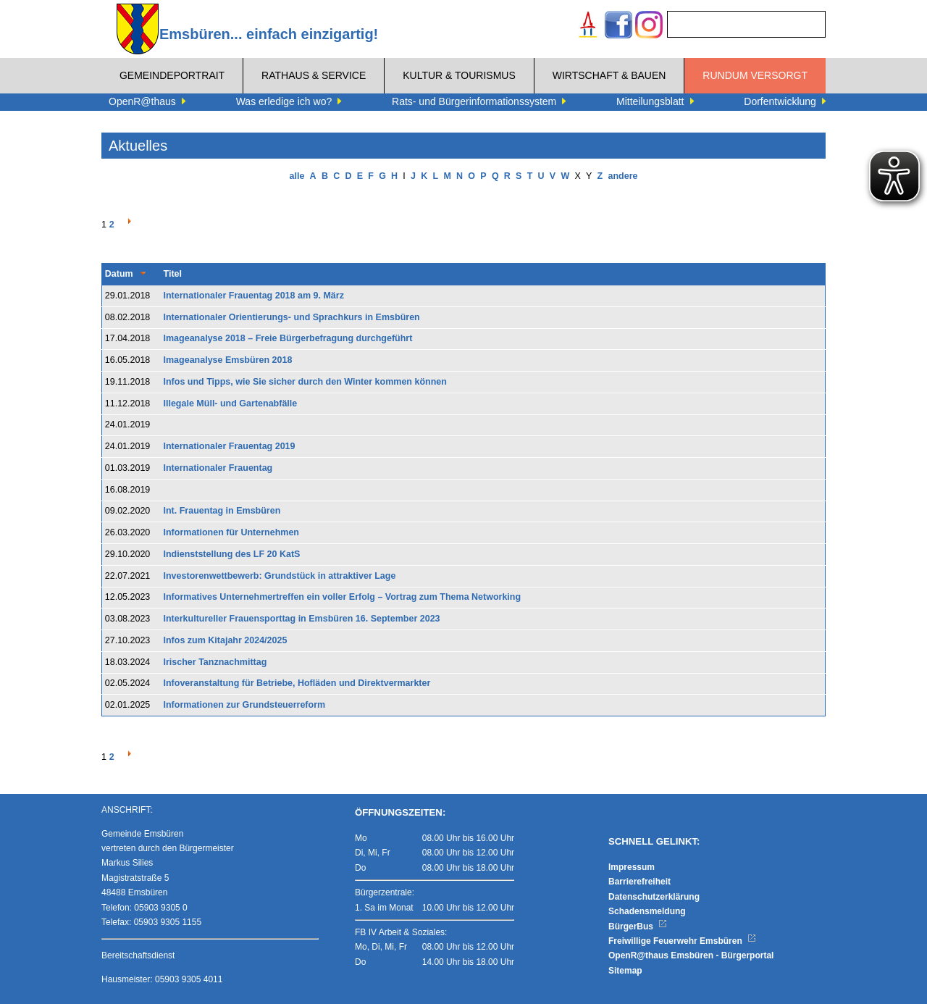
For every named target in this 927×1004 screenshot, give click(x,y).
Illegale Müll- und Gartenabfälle (231, 403)
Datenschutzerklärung (654, 897)
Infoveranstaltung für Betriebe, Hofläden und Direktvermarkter (297, 683)
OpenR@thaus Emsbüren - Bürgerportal (690, 955)
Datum (119, 274)
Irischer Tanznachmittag (215, 662)
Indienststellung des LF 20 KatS (232, 554)
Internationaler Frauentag (218, 468)
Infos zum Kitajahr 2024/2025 (226, 640)
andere (622, 176)
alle (297, 176)
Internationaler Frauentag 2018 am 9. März (254, 295)
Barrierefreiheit (639, 882)
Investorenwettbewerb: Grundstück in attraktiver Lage (280, 576)
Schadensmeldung (647, 911)
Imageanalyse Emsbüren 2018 (228, 360)
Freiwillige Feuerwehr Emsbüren (682, 941)
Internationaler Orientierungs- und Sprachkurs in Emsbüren (292, 317)
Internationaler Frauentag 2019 (229, 446)
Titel (173, 274)
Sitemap (625, 971)
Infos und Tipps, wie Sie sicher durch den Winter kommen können (305, 382)
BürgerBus (637, 926)
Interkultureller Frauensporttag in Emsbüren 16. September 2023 (302, 619)
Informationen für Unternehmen (232, 532)
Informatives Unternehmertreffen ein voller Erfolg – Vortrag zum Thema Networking (342, 597)
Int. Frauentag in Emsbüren (222, 511)
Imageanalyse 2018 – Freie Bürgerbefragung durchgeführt (288, 338)
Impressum (631, 867)
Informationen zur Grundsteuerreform (245, 705)
